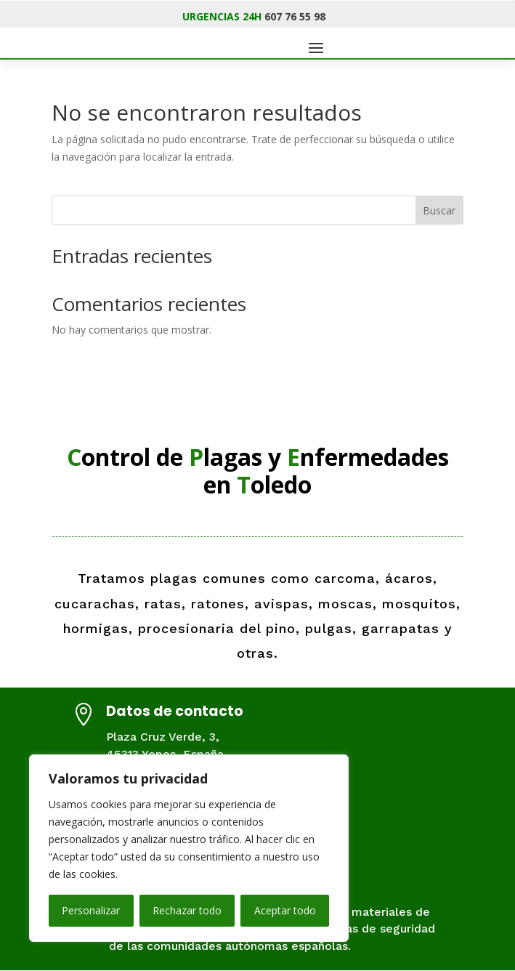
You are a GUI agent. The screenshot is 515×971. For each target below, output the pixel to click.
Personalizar (91, 910)
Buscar (439, 210)
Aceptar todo (285, 910)
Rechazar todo (187, 910)
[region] (189, 848)
